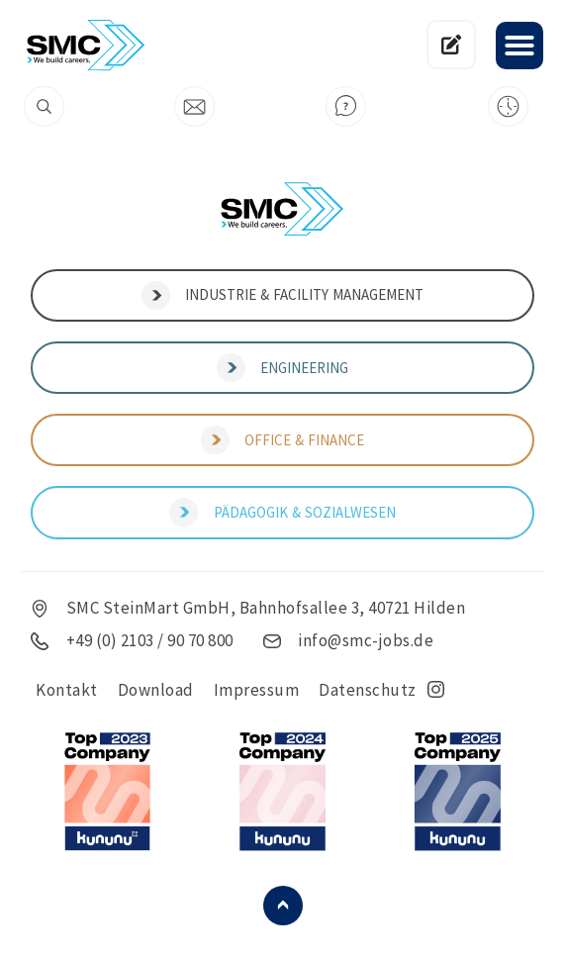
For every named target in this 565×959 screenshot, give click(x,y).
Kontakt (67, 690)
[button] (519, 45)
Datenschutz (368, 690)
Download (156, 690)
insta (436, 690)
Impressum (257, 690)
